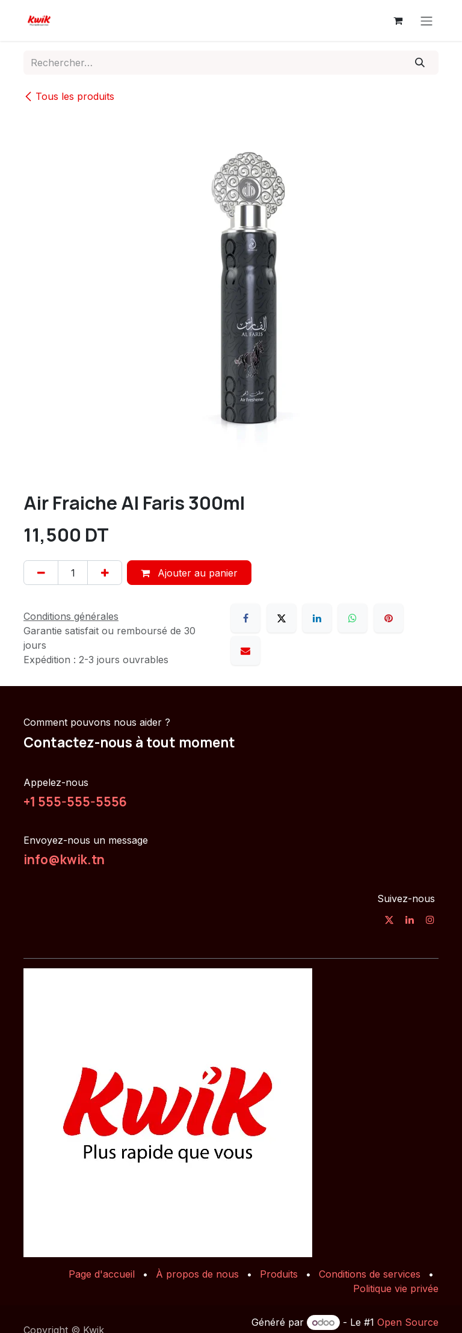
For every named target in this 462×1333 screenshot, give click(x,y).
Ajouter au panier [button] (189, 573)
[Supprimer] (40, 572)
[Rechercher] (420, 63)
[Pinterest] (388, 618)
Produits (279, 1274)
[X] (281, 618)
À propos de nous (197, 1274)
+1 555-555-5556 (75, 801)
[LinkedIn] (317, 618)
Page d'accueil (102, 1274)
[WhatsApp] (352, 618)
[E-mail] (245, 650)
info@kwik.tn (64, 859)
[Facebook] (245, 618)
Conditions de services (369, 1274)
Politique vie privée (396, 1288)
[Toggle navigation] (426, 20)
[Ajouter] (104, 572)
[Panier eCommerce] (398, 20)
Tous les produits (68, 96)
